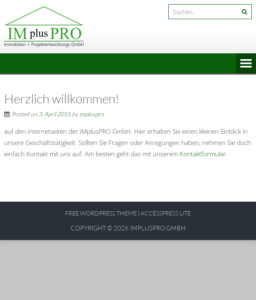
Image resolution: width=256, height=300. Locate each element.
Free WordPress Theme (101, 213)
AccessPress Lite (166, 213)
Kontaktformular (203, 154)
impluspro (91, 114)
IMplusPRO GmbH (157, 228)
